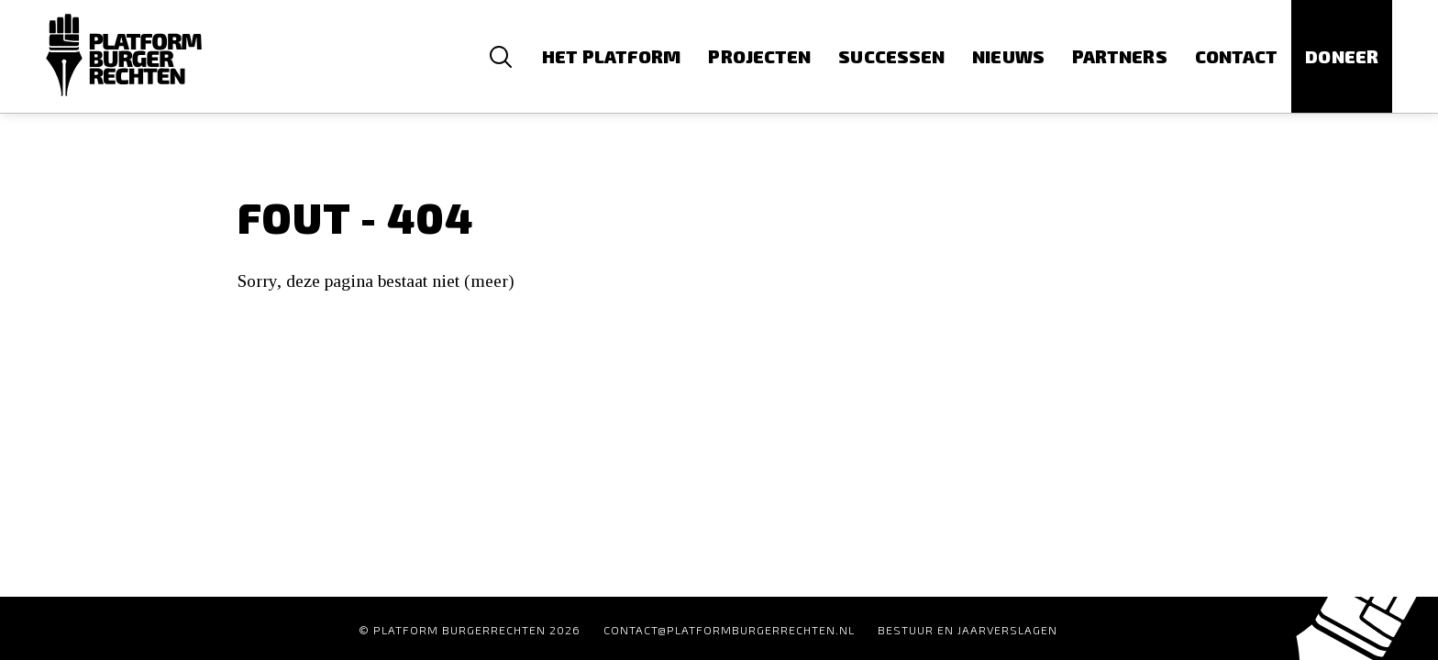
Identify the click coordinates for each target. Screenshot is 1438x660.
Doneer (1341, 56)
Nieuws (1008, 56)
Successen (891, 56)
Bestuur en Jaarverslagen (967, 629)
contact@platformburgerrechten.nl (729, 629)
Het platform (611, 56)
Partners (1119, 56)
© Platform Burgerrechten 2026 (470, 629)
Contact (1236, 56)
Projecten (759, 56)
